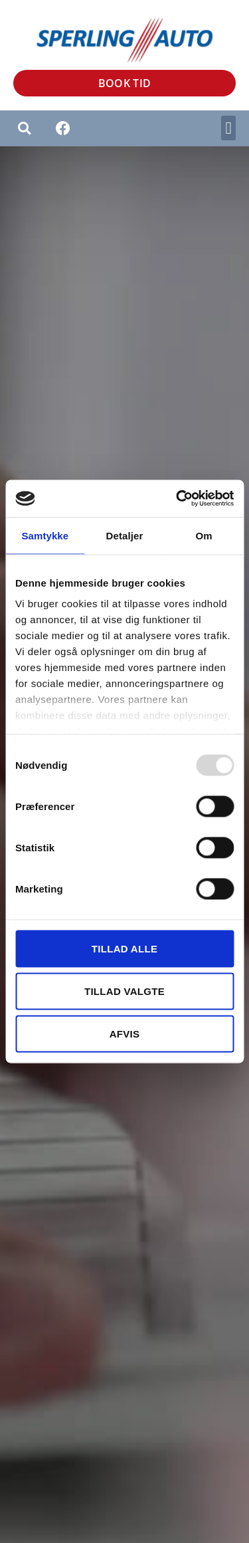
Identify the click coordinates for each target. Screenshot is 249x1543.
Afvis (125, 1033)
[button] (228, 128)
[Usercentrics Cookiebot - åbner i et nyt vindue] (177, 498)
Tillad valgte (124, 990)
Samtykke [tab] (44, 535)
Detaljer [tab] (124, 535)
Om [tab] (204, 535)
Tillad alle (124, 948)
